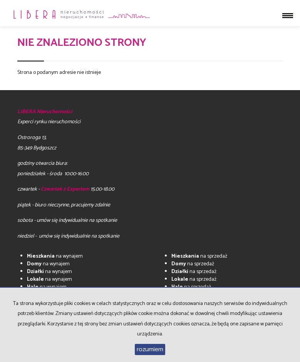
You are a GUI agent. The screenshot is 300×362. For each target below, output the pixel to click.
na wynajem (55, 256)
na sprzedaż (199, 256)
